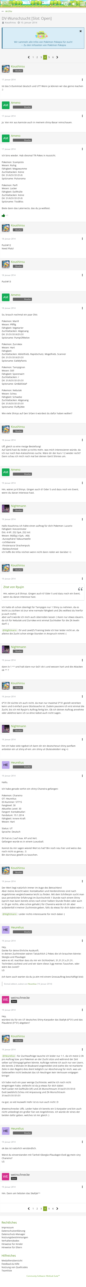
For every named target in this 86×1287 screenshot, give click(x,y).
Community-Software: (43, 1276)
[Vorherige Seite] (28, 57)
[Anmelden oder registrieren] (74, 4)
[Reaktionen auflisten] (5, 215)
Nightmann (11, 630)
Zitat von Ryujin (13, 587)
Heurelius (32, 984)
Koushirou (10, 22)
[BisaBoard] (7, 4)
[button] (82, 4)
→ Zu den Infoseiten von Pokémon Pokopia (43, 45)
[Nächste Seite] (57, 57)
